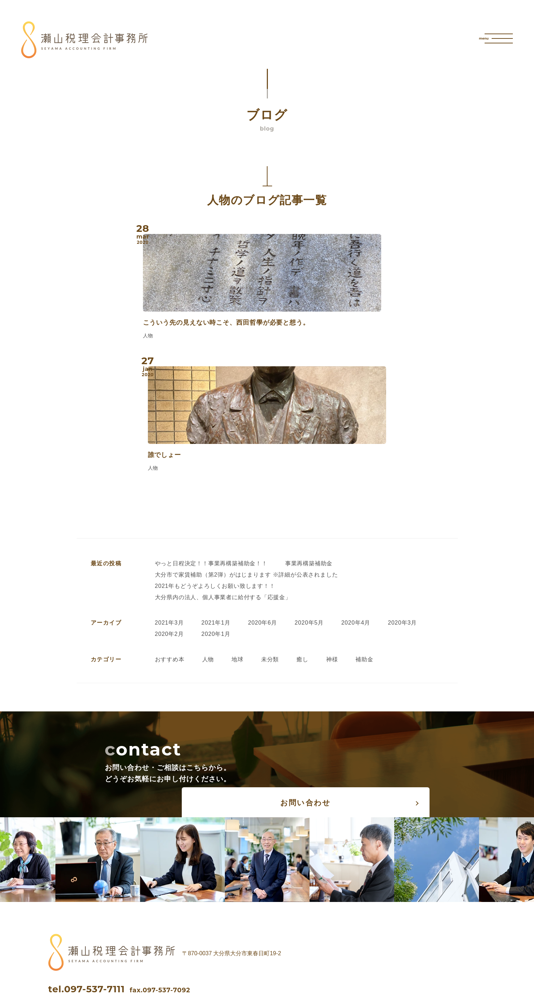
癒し (302, 548)
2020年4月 (355, 511)
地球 (238, 548)
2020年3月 (402, 511)
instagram (183, 904)
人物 (208, 548)
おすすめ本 (170, 548)
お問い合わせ (339, 652)
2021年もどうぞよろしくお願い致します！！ (215, 475)
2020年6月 (262, 511)
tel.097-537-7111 (86, 878)
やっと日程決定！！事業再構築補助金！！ (211, 452)
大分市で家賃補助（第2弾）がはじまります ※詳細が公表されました (246, 464)
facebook (91, 904)
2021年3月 (169, 511)
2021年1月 (216, 511)
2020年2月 (169, 523)
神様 (332, 548)
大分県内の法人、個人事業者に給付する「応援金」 (223, 486)
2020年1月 (216, 523)
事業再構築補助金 (308, 452)
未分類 (270, 548)
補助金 (364, 548)
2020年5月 (309, 511)
